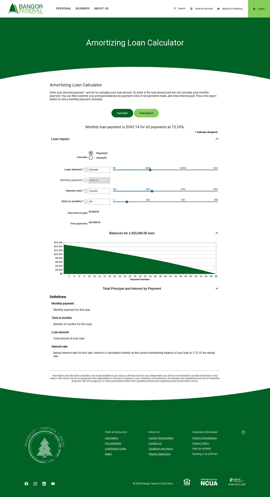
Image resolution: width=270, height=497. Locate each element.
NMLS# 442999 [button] (201, 448)
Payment (102, 153)
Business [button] (83, 8)
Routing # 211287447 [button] (205, 453)
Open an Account (201, 8)
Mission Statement (159, 453)
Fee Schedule (113, 443)
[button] (135, 139)
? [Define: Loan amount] (85, 170)
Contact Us (155, 443)
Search (179, 9)
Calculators (111, 437)
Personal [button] (63, 8)
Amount (101, 157)
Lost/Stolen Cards (115, 448)
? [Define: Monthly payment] (85, 180)
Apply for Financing (229, 8)
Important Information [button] (205, 431)
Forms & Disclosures (204, 437)
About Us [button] (101, 8)
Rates (108, 453)
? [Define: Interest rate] (85, 191)
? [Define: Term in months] (85, 201)
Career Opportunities (161, 437)
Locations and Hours (161, 448)
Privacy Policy (200, 443)
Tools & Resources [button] (116, 431)
